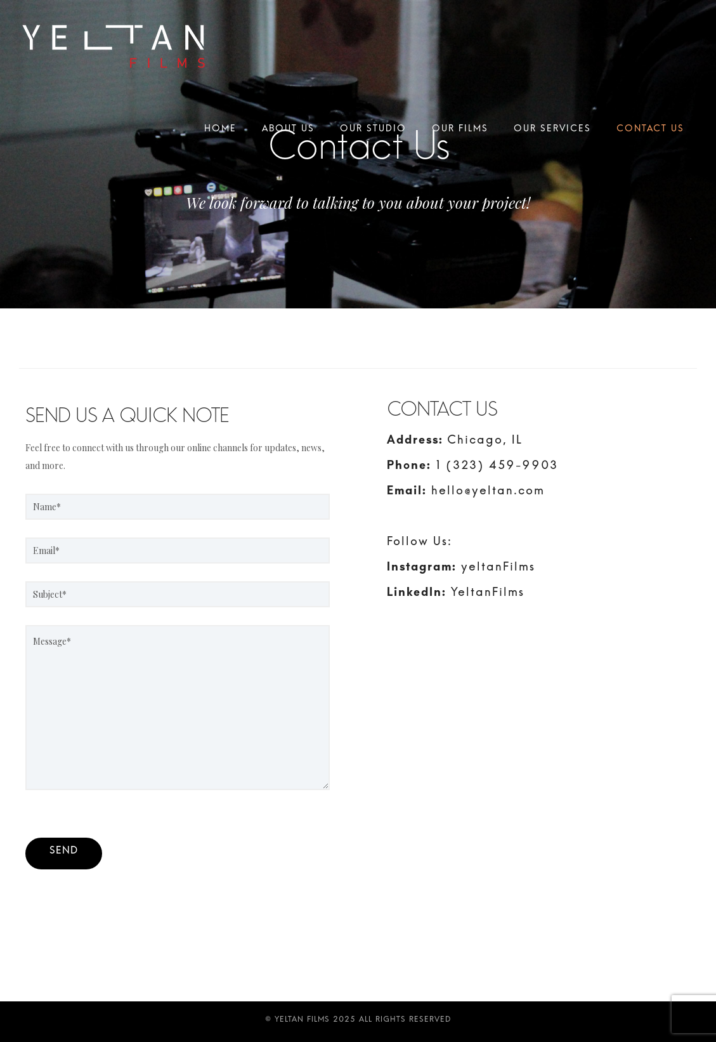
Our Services (552, 131)
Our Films (460, 131)
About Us (288, 131)
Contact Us (650, 131)
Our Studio (373, 131)
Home (220, 131)
